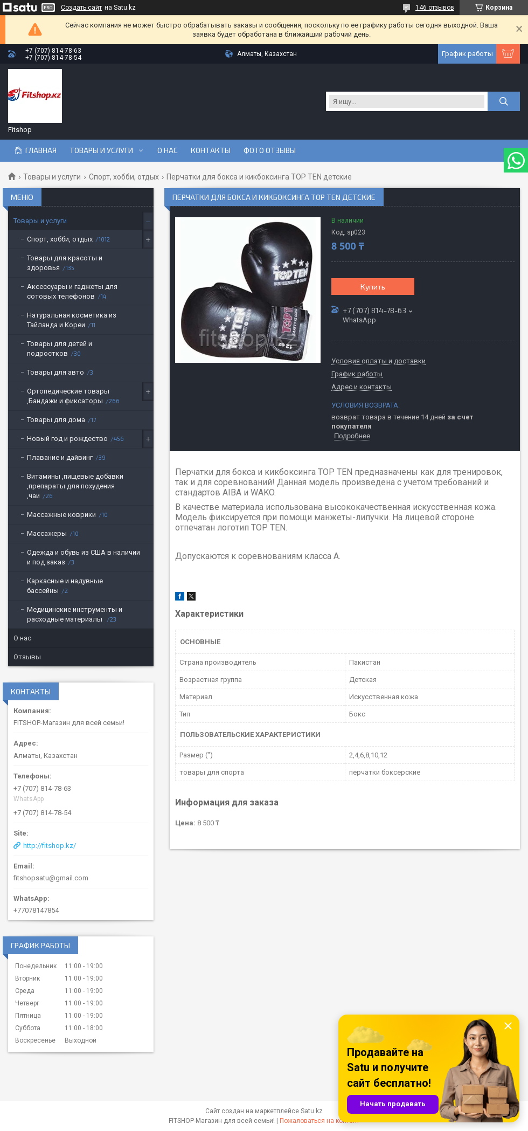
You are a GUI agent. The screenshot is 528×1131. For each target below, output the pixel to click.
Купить (372, 286)
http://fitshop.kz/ (49, 846)
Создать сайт (81, 7)
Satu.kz (312, 1111)
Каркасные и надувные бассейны (65, 586)
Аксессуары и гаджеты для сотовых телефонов (72, 291)
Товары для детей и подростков (59, 348)
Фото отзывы (270, 150)
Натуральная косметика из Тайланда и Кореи (71, 320)
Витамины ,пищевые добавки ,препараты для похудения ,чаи (75, 486)
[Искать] (504, 101)
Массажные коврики (61, 515)
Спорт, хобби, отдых (124, 177)
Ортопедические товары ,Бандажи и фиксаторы (68, 396)
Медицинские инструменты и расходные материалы (74, 614)
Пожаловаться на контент (319, 1121)
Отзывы (27, 657)
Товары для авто (55, 372)
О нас (167, 150)
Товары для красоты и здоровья (64, 263)
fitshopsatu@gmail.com (50, 878)
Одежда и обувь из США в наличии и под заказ (83, 557)
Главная (41, 150)
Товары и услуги (101, 150)
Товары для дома (56, 420)
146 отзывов (434, 7)
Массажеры (47, 533)
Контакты (211, 150)
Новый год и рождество (67, 439)
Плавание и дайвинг (60, 457)
